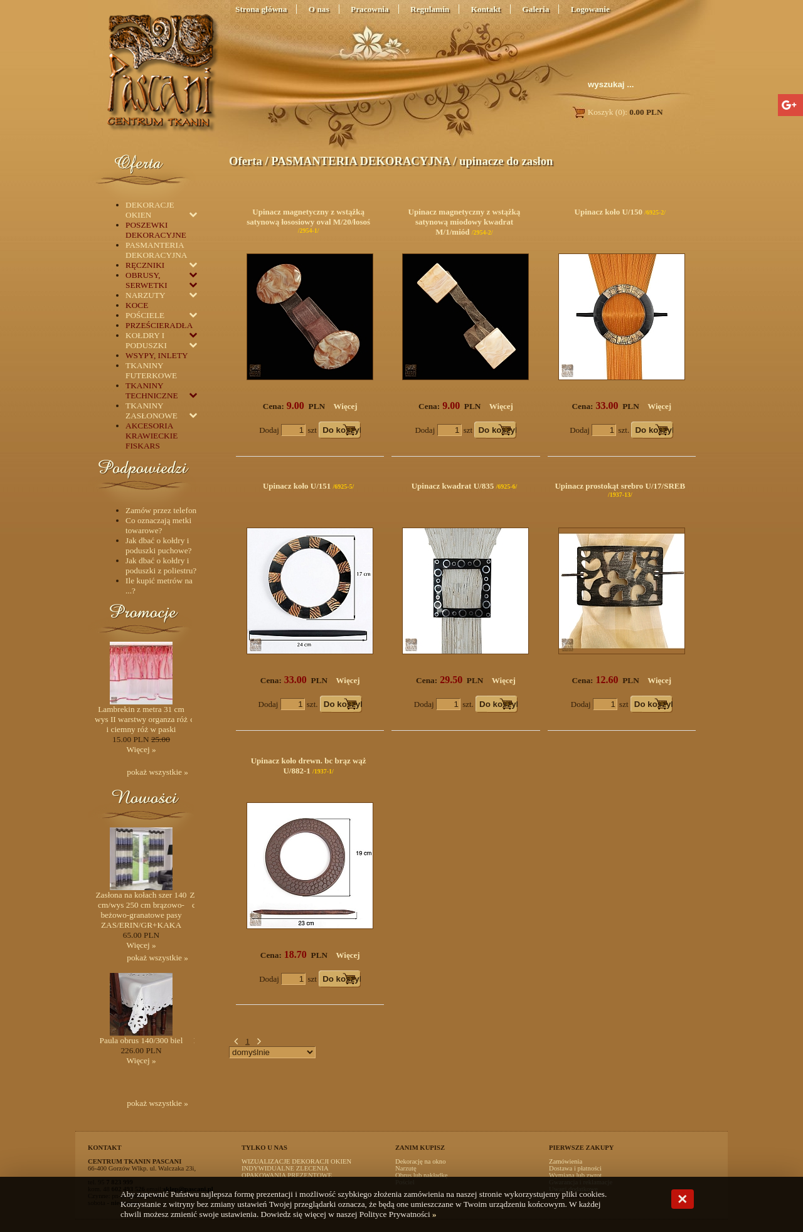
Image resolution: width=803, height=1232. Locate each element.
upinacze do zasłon (506, 160)
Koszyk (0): (617, 112)
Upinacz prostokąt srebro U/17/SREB (620, 486)
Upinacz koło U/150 (608, 211)
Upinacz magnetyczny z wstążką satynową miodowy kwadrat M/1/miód (464, 221)
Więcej (346, 406)
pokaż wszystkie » (157, 772)
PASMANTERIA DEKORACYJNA (360, 160)
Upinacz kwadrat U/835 (453, 486)
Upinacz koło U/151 (297, 486)
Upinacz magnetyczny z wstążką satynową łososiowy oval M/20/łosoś (308, 216)
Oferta (245, 160)
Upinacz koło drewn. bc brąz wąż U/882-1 (308, 765)
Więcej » (141, 749)
